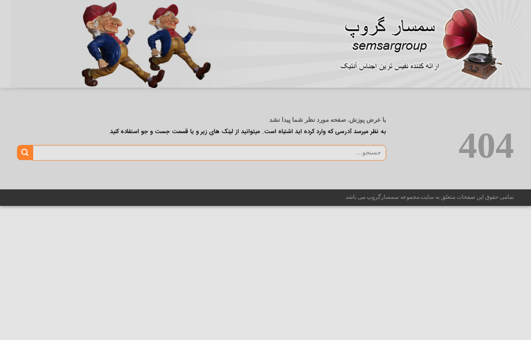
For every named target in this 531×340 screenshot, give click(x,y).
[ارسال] (25, 152)
